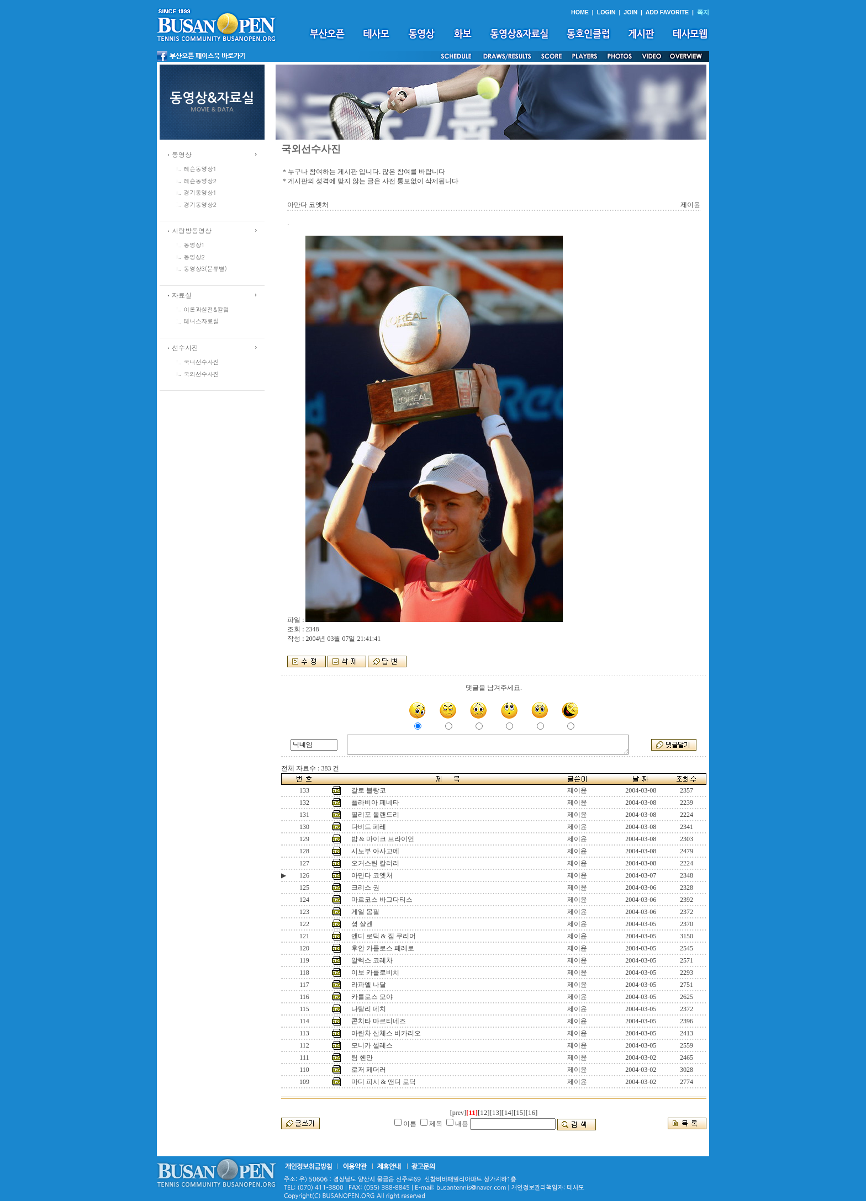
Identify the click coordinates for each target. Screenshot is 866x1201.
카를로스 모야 (372, 997)
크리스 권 (365, 887)
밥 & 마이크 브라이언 (382, 839)
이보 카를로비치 (375, 972)
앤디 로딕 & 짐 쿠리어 (383, 936)
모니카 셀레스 (372, 1045)
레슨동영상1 (200, 168)
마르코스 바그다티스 (382, 900)
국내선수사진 (201, 362)
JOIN (630, 12)
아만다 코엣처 (372, 875)
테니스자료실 (201, 321)
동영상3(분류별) (205, 268)
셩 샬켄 (362, 924)
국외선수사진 (201, 374)
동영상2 (194, 257)
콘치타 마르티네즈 (378, 1021)
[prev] (458, 1113)
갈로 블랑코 (368, 790)
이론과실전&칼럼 (206, 309)
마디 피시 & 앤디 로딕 (383, 1082)
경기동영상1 (200, 192)
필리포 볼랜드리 (375, 815)
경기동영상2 (200, 204)
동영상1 (194, 245)
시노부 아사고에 (375, 851)
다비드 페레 (368, 827)
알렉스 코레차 (372, 960)
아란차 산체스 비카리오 (386, 1033)
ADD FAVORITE (667, 12)
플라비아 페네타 (375, 802)
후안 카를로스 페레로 (382, 948)
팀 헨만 (362, 1057)
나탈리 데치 (368, 1009)
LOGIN (606, 12)
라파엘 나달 (368, 985)
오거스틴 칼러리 (375, 863)
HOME (580, 12)
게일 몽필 (365, 912)
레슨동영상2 (200, 181)
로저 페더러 (368, 1070)
